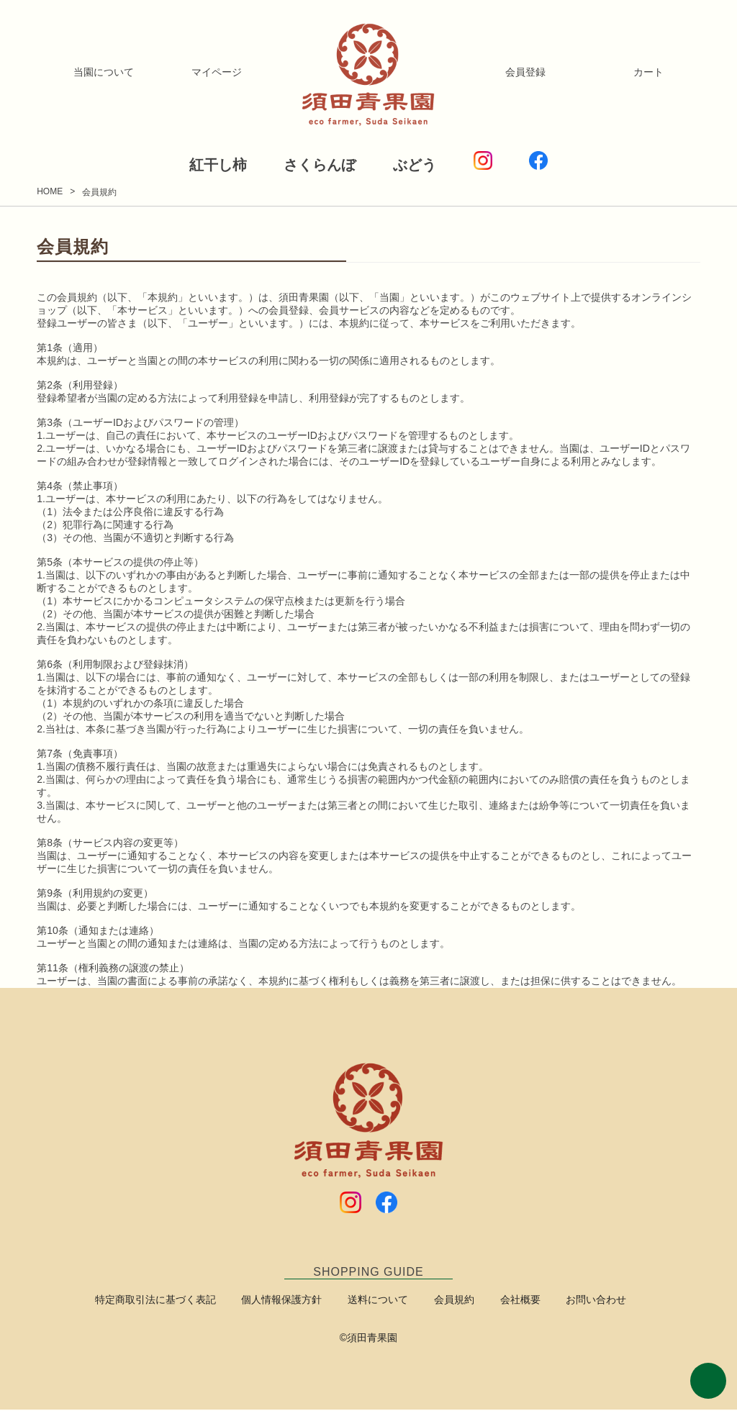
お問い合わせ (578, 1301)
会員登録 (525, 72)
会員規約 (450, 1301)
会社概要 (509, 1301)
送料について (381, 1301)
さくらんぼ (308, 164)
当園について (103, 72)
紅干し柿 (181, 164)
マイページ (216, 72)
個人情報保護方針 (292, 1301)
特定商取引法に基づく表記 (172, 1301)
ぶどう (427, 164)
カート (648, 72)
